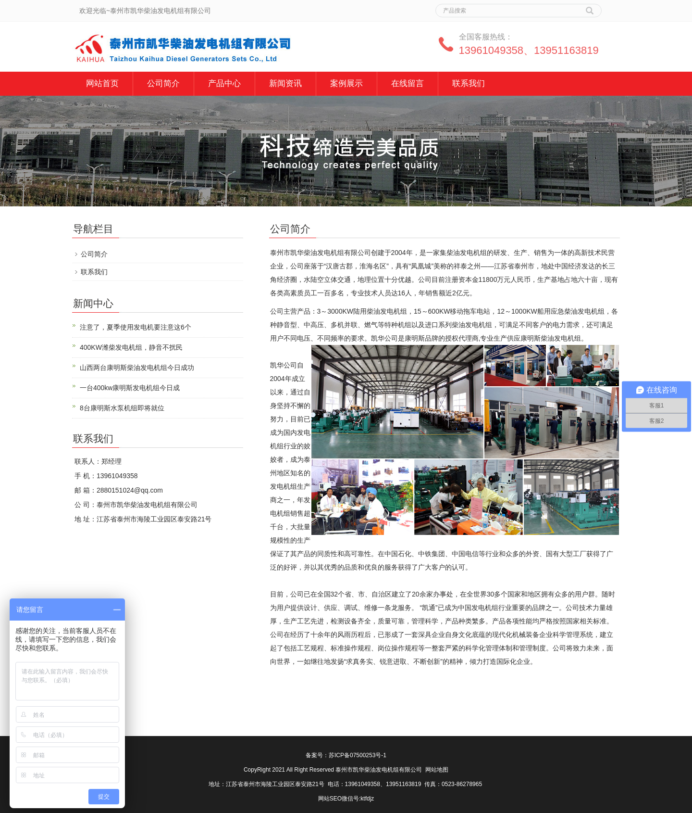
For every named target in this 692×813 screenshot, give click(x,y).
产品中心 (224, 83)
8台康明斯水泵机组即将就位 (122, 408)
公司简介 (163, 83)
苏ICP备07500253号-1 (357, 755)
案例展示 (346, 83)
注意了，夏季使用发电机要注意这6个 (135, 327)
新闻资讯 (285, 83)
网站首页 (102, 83)
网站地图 (436, 769)
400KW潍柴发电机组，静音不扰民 (131, 347)
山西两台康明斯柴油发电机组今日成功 (137, 367)
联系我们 (468, 83)
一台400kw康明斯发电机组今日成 (130, 388)
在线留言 (407, 83)
